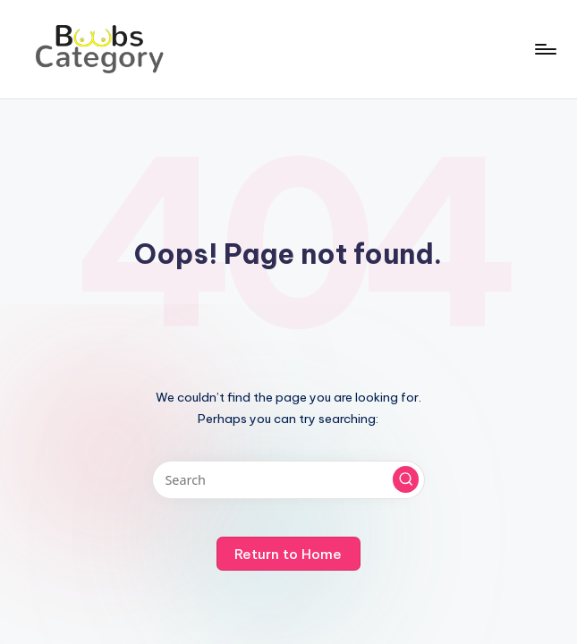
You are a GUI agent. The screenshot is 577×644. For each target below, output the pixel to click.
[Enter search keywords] (288, 480)
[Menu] (544, 49)
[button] (406, 479)
